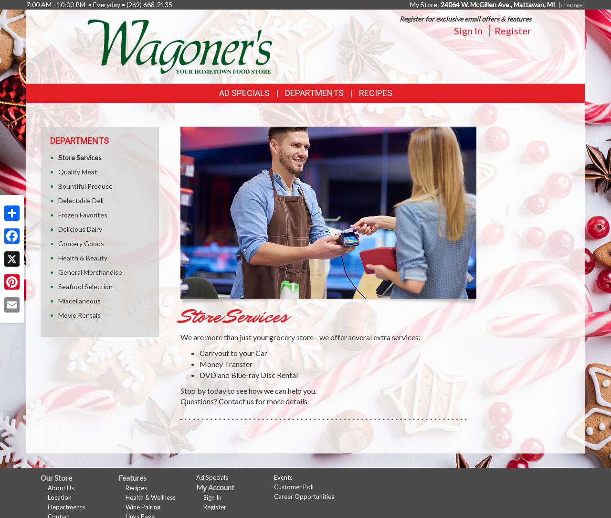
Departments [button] (314, 93)
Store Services (80, 157)
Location (60, 497)
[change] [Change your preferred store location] (572, 4)
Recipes (375, 93)
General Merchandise (90, 272)
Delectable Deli (81, 200)
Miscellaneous (79, 301)
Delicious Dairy (80, 229)
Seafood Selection (85, 286)
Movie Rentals (79, 315)
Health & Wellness (151, 497)
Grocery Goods (81, 243)
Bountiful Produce (85, 186)
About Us (61, 488)
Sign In (468, 30)
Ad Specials (244, 93)
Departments (66, 507)
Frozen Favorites (82, 215)
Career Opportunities (304, 496)
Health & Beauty (82, 258)
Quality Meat (77, 172)
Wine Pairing (143, 507)
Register (513, 30)
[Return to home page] (180, 46)
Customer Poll (294, 487)
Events (283, 477)
